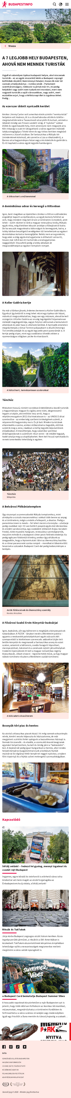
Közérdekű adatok (10, 1070)
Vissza (10, 46)
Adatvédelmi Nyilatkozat (13, 1077)
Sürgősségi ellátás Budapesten (15, 1058)
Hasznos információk (11, 1062)
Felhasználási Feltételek (13, 1073)
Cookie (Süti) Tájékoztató (13, 1066)
